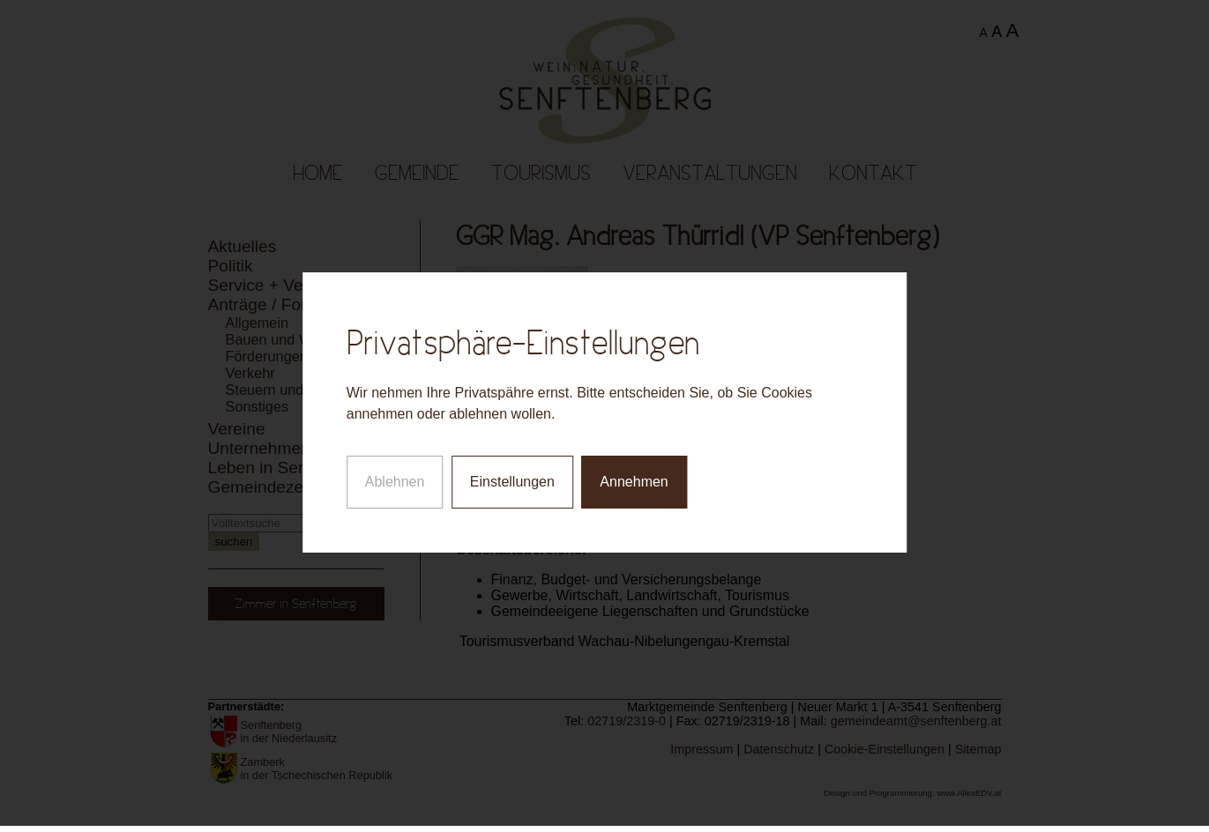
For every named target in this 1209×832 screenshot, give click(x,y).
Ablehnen (395, 478)
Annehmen (634, 478)
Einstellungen (512, 478)
